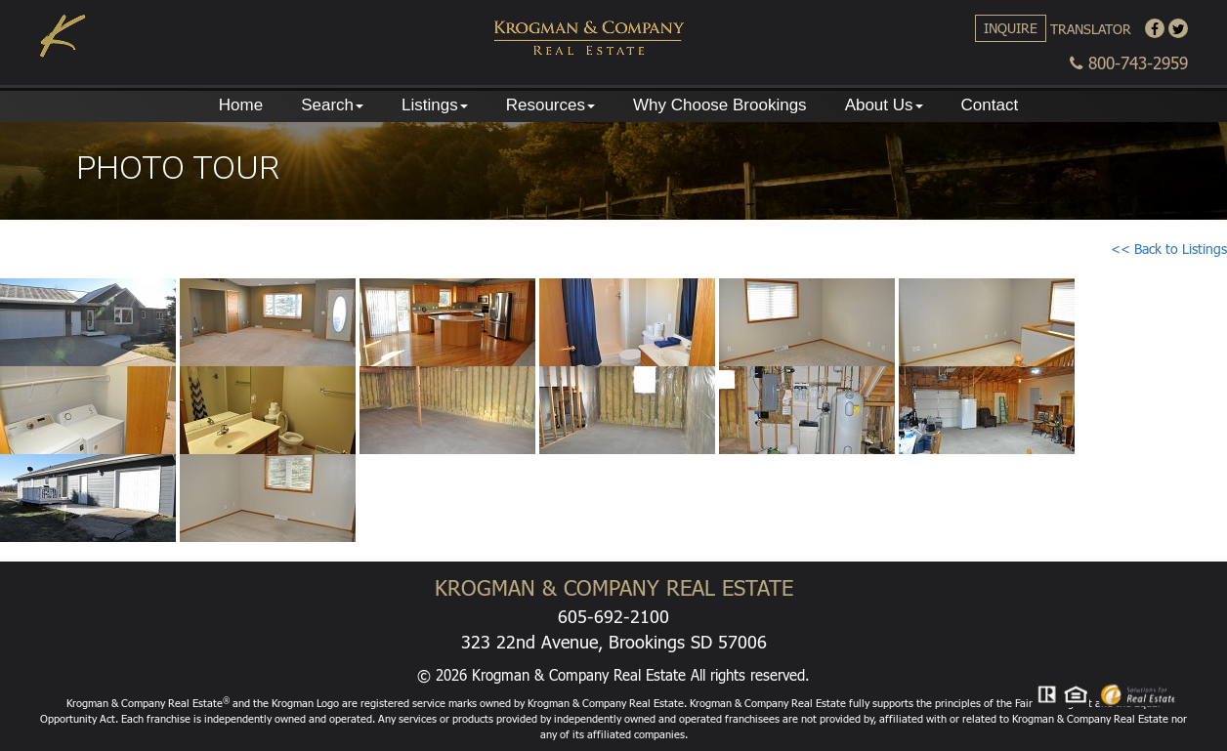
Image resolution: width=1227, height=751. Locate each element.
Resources (550, 105)
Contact (990, 105)
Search (332, 105)
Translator (1090, 29)
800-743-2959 (1129, 63)
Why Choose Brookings (720, 105)
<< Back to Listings (1169, 248)
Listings (435, 105)
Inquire (1010, 28)
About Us (884, 105)
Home (241, 105)
